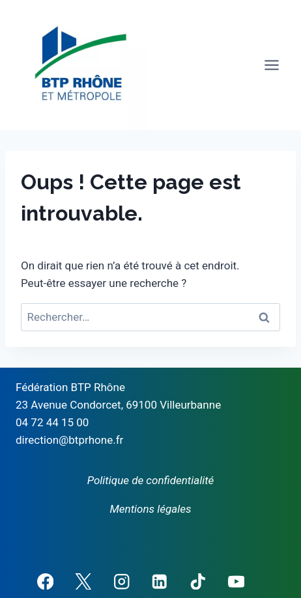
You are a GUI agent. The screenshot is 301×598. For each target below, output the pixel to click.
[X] (83, 581)
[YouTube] (236, 581)
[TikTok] (197, 581)
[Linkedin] (160, 581)
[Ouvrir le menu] (271, 65)
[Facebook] (45, 581)
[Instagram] (121, 581)
